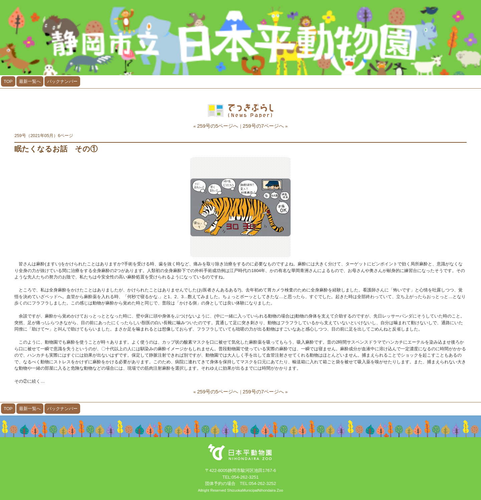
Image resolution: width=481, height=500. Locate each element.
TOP (8, 81)
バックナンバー (62, 81)
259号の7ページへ (263, 126)
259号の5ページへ (217, 126)
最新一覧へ (30, 81)
